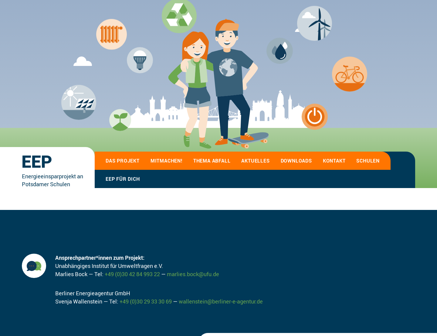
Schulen (368, 160)
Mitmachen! (166, 160)
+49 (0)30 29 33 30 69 (146, 301)
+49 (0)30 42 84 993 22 (132, 274)
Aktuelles (255, 160)
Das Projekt (123, 160)
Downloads (296, 160)
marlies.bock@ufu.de (193, 274)
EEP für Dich (123, 179)
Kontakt (334, 160)
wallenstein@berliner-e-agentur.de (221, 301)
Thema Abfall (212, 160)
